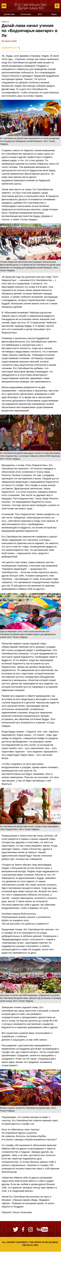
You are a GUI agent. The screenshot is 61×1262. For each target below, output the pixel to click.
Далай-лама (9, 14)
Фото (40, 14)
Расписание (26, 14)
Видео (54, 14)
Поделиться (9, 47)
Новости (5, 22)
